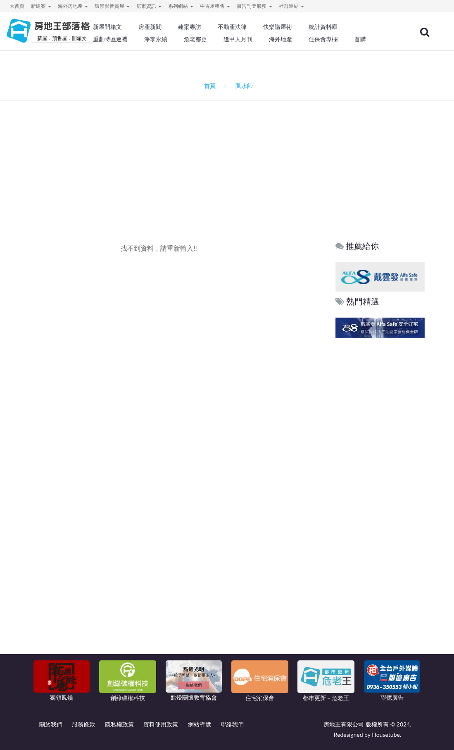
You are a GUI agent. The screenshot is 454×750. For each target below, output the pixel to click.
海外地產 (280, 39)
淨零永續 (155, 39)
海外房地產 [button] (73, 6)
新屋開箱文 (107, 27)
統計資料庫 (323, 27)
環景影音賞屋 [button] (112, 6)
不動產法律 (232, 27)
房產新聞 (150, 27)
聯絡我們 (232, 724)
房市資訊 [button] (149, 6)
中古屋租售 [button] (215, 6)
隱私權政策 (119, 724)
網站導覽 (199, 724)
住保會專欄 (323, 39)
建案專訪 (189, 27)
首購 (360, 39)
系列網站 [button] (180, 6)
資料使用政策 (160, 724)
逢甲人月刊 (237, 39)
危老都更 (195, 39)
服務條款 (83, 724)
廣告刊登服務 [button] (254, 6)
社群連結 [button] (291, 6)
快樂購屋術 (277, 27)
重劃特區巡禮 (110, 39)
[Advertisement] (229, 156)
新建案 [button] (41, 6)
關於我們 (50, 724)
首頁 (208, 85)
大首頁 (17, 6)
